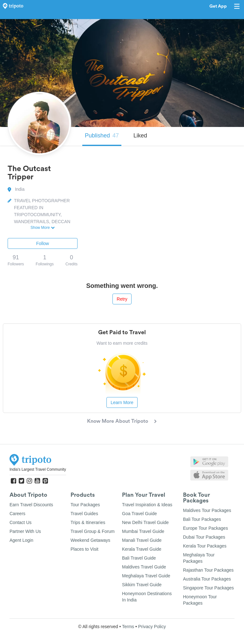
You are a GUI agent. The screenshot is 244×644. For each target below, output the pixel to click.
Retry (122, 299)
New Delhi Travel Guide (145, 522)
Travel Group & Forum (93, 531)
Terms (128, 626)
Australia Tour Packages (207, 578)
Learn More (122, 402)
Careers (17, 513)
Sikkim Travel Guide (141, 584)
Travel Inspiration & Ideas (147, 504)
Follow (42, 243)
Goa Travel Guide (139, 513)
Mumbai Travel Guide (143, 531)
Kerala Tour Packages (205, 545)
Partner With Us (25, 531)
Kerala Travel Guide (141, 549)
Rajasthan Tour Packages (208, 570)
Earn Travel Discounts (31, 504)
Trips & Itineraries (88, 522)
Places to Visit (84, 549)
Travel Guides (84, 513)
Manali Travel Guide (142, 540)
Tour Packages (85, 504)
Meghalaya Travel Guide (146, 575)
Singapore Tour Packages (208, 587)
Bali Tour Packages (202, 519)
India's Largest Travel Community (38, 469)
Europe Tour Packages (205, 528)
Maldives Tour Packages (207, 510)
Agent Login (21, 540)
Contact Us (20, 522)
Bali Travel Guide (139, 558)
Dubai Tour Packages (204, 537)
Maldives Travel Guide (144, 566)
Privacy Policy (152, 626)
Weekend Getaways (90, 540)
